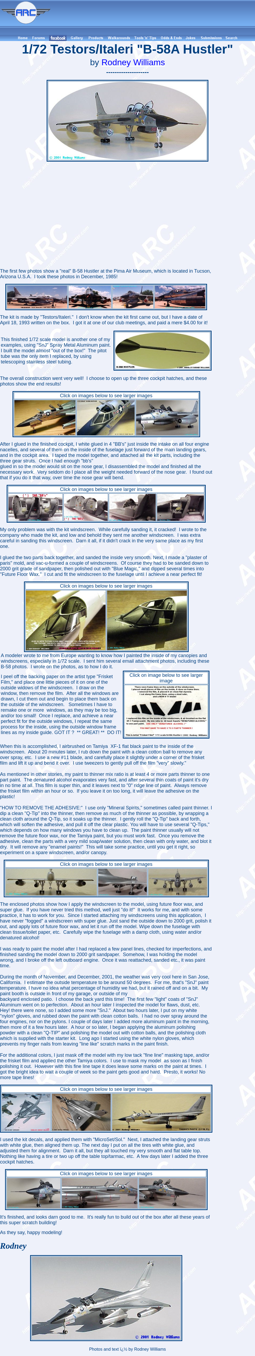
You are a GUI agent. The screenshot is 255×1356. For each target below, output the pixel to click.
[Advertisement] (153, 17)
